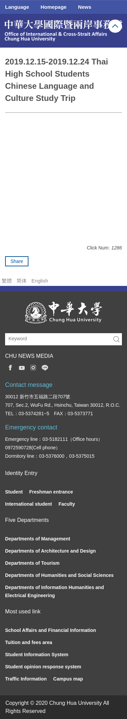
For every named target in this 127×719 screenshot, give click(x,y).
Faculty (67, 504)
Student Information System (36, 654)
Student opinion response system (43, 666)
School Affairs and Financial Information (50, 630)
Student (14, 492)
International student (28, 504)
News (84, 7)
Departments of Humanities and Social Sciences (59, 575)
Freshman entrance (51, 492)
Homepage (54, 7)
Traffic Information (26, 679)
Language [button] (17, 7)
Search (116, 339)
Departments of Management (37, 538)
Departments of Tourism (32, 563)
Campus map (68, 679)
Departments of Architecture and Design (50, 551)
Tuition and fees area (28, 642)
